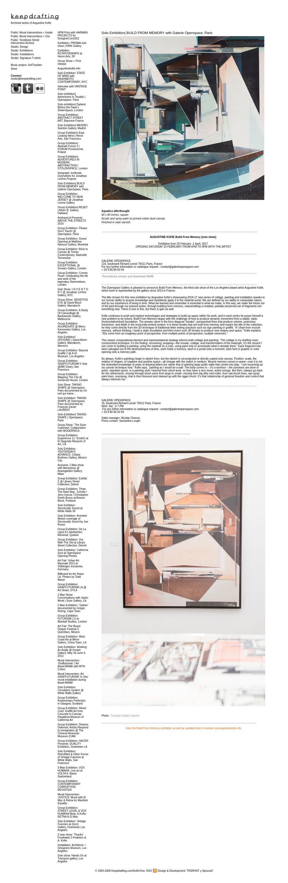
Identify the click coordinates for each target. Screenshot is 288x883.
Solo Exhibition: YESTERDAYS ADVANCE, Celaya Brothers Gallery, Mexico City (72, 454)
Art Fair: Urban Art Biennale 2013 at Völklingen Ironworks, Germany (70, 565)
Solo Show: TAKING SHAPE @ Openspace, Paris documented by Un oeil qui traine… (72, 389)
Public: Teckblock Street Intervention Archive (25, 41)
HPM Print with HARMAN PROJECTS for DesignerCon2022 (73, 35)
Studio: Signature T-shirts (26, 58)
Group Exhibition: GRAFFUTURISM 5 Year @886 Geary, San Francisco (72, 365)
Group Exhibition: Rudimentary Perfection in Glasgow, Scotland (72, 700)
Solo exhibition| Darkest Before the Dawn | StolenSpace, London (72, 107)
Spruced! (207, 870)
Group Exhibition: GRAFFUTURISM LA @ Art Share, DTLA (72, 587)
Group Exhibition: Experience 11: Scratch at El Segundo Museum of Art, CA (73, 440)
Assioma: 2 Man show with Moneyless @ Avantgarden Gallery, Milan (71, 469)
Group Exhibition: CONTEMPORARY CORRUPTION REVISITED (69, 785)
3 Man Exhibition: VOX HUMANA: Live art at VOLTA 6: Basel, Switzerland (71, 772)
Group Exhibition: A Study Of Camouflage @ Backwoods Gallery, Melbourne (73, 315)
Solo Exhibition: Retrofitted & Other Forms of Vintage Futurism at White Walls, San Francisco (73, 757)
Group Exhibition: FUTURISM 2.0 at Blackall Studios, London (72, 618)
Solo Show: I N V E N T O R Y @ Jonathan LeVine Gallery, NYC (73, 292)
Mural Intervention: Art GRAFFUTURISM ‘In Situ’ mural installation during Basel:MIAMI (73, 678)
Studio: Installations (22, 54)
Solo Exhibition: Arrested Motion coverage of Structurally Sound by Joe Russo (73, 520)
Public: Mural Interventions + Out (30, 36)
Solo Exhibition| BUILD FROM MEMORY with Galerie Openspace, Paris (157, 33)
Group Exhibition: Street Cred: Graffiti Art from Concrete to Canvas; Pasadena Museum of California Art (72, 714)
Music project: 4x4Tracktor (26, 65)
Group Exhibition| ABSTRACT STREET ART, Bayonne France (71, 117)
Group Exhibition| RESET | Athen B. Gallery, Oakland (73, 210)
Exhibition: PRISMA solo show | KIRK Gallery (72, 44)
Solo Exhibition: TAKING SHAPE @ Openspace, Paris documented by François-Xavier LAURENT (72, 404)
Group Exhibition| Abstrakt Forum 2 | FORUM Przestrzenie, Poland (71, 148)
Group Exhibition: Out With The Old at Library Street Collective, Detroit (72, 542)
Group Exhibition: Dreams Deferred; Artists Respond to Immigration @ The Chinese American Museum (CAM (73, 730)
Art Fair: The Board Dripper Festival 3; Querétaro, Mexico (69, 629)
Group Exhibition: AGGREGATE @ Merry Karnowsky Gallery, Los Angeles (71, 328)
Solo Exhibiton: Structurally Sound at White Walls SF (70, 508)
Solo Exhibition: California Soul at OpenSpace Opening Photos (73, 553)
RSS (149, 870)
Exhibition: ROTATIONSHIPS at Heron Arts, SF (70, 53)
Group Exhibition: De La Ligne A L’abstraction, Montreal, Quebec (72, 532)
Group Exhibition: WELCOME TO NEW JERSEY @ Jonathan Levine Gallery (70, 198)
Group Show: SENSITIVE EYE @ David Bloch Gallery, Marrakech (73, 302)
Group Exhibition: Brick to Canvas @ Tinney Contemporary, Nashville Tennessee (73, 253)
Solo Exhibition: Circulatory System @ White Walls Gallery (71, 690)
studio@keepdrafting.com (26, 78)
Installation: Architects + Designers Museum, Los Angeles (72, 848)
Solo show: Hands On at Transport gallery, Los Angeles (72, 858)
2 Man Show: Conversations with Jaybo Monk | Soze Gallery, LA (73, 597)
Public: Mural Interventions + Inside (32, 32)
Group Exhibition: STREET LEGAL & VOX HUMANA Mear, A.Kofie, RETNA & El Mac (72, 812)
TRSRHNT (193, 870)
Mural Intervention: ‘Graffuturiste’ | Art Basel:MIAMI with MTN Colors (71, 665)
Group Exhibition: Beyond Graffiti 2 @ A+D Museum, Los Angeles (73, 353)
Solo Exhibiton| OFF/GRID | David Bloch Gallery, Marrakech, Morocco (72, 341)
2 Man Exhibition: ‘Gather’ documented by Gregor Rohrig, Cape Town (73, 608)
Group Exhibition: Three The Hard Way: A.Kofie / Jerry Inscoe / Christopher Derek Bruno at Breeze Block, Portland (73, 494)
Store (14, 68)
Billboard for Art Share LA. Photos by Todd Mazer (71, 576)
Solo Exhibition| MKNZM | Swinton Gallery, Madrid (73, 127)
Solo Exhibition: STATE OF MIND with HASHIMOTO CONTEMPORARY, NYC (72, 77)
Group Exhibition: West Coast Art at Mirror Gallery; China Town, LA (72, 639)
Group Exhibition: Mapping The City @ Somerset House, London (73, 377)
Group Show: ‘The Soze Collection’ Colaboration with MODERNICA (72, 427)
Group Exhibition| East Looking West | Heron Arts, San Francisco (71, 135)
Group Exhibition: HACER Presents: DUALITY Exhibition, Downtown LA (73, 743)
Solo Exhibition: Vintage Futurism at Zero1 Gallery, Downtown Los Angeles (72, 826)
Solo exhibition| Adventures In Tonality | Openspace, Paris (71, 96)
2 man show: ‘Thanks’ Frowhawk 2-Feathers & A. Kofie (72, 837)
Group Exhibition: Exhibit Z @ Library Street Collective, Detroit (72, 481)
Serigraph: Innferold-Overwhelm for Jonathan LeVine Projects (72, 176)
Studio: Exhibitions (22, 50)
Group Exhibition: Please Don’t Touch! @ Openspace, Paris (72, 231)
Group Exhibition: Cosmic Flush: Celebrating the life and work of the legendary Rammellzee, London (73, 278)
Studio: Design (19, 46)
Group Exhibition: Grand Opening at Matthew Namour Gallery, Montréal (73, 241)
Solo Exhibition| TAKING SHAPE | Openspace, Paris (72, 417)
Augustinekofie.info (69, 68)
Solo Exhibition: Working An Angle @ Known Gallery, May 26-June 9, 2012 (72, 651)
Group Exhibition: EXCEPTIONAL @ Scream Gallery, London (72, 265)
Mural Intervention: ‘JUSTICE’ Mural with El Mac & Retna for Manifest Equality (73, 799)
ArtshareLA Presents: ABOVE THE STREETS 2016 (72, 220)
